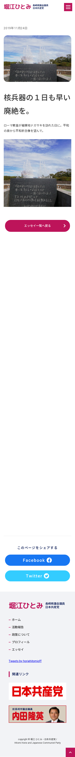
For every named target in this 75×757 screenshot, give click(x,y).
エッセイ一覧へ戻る (37, 226)
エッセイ (18, 649)
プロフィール (21, 642)
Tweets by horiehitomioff (25, 661)
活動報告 (18, 627)
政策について (21, 634)
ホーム (16, 620)
